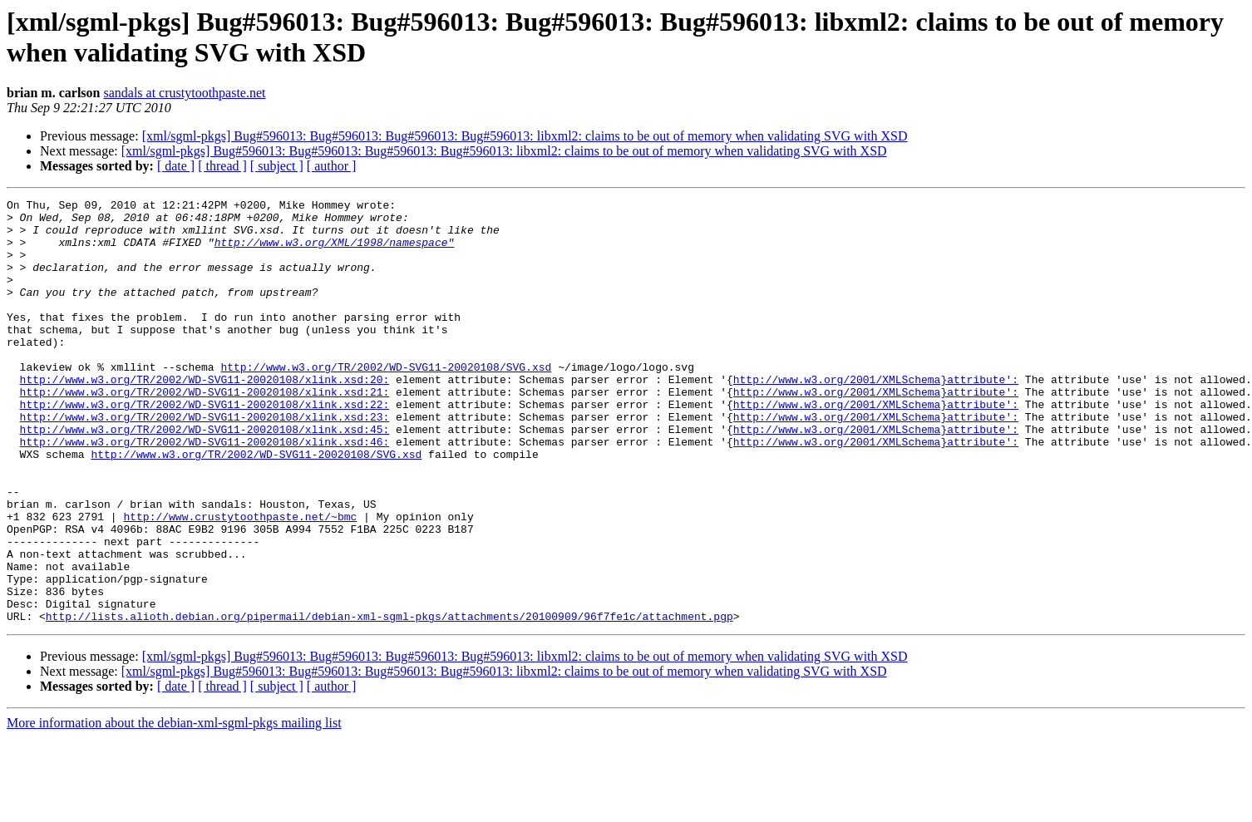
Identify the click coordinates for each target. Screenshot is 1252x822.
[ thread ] (222, 166)
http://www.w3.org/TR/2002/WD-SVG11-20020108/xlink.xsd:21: (205, 431)
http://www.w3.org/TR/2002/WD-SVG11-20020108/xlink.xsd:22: (205, 446)
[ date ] (176, 166)
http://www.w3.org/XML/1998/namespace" (334, 251)
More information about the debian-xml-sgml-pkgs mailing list (174, 807)
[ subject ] (276, 166)
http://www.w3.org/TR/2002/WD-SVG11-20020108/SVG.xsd (385, 401)
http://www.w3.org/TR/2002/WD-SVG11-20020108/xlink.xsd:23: (205, 461)
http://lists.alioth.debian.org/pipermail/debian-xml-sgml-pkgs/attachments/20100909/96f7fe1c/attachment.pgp (389, 700)
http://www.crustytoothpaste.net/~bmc (240, 580)
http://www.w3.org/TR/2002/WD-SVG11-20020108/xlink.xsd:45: (205, 476)
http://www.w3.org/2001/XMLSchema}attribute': (875, 416)
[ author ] (332, 166)
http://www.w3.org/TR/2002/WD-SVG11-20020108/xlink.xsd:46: (205, 491)
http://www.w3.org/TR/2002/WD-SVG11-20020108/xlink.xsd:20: (205, 416)
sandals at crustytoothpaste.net (184, 93)
